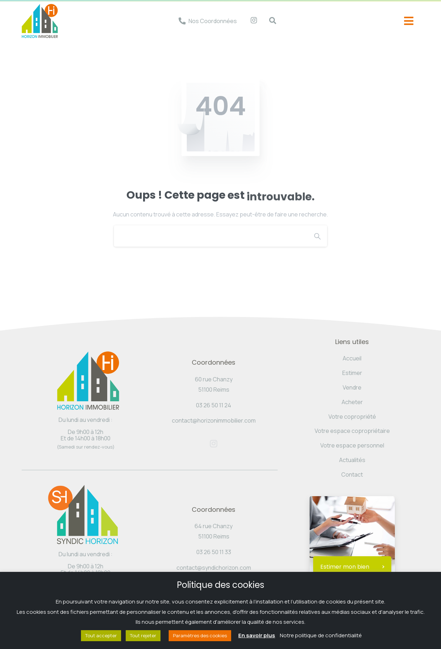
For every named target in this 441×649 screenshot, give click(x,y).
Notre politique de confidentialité (321, 635)
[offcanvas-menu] (409, 21)
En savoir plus (256, 635)
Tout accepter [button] (101, 635)
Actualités (352, 460)
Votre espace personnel (352, 445)
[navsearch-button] (269, 21)
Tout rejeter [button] (143, 635)
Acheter (352, 402)
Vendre (352, 387)
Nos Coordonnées (213, 21)
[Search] (211, 236)
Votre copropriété (352, 416)
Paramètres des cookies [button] (200, 635)
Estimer (352, 373)
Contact (352, 474)
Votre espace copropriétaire (352, 431)
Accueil (352, 358)
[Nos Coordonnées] (182, 21)
